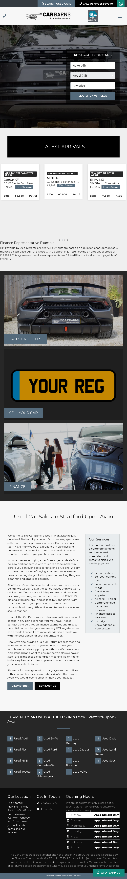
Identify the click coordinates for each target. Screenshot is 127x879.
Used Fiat (16, 749)
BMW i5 (22, 215)
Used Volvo (76, 772)
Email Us (44, 809)
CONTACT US (47, 686)
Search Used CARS (56, 3)
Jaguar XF (64, 215)
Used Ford (47, 749)
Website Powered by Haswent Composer (63, 876)
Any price (79, 85)
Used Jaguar (77, 749)
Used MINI (17, 761)
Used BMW (47, 738)
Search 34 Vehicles (93, 96)
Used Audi (17, 738)
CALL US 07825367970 (96, 3)
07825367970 (47, 803)
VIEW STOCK (20, 686)
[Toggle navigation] (119, 16)
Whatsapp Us (108, 872)
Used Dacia (105, 738)
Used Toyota (19, 772)
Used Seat (105, 761)
